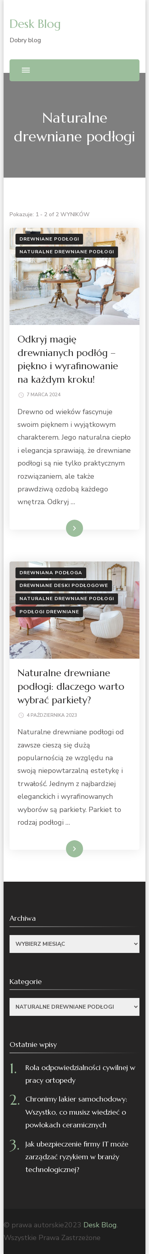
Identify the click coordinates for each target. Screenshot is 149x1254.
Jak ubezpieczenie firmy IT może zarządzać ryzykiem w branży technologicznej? (76, 1156)
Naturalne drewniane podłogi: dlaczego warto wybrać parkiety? (70, 686)
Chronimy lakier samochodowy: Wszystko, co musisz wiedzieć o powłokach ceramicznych (76, 1111)
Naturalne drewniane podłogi (66, 251)
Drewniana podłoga (50, 572)
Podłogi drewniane (49, 611)
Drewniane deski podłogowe (63, 585)
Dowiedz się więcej (56, 528)
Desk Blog (35, 23)
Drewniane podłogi (49, 239)
